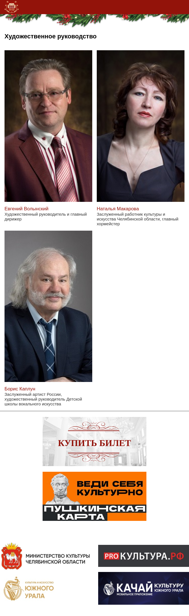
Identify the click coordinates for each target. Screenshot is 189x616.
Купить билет (94, 443)
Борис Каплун (20, 389)
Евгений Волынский (27, 208)
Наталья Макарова (118, 208)
